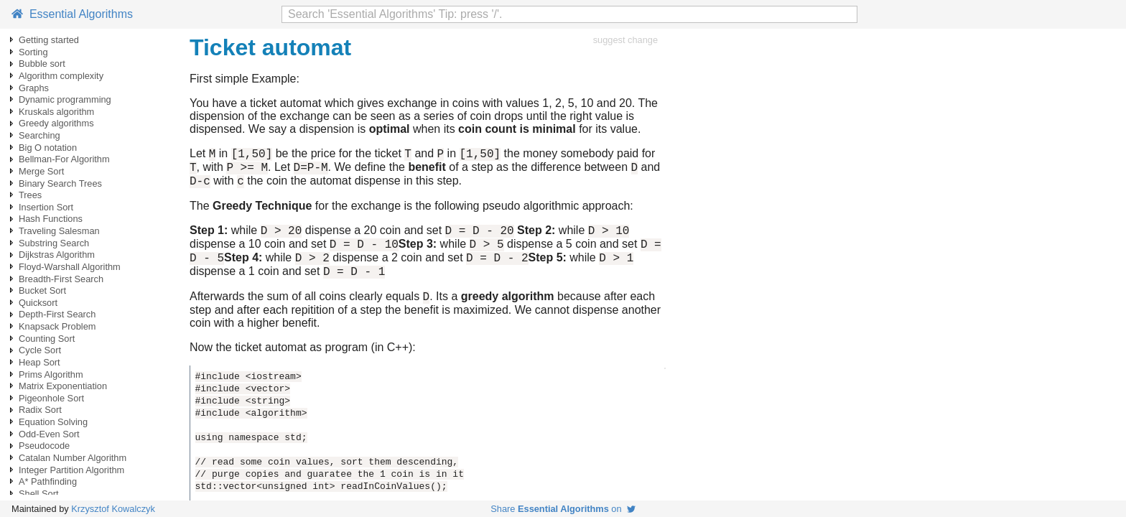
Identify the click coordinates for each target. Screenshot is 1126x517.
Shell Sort (38, 493)
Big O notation (48, 147)
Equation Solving (53, 421)
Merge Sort (41, 171)
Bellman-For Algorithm (64, 159)
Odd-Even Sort (49, 434)
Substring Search (54, 243)
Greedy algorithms (56, 123)
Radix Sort (40, 409)
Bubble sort (42, 63)
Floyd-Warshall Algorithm (70, 266)
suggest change (625, 39)
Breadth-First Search (61, 279)
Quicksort (38, 302)
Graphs (34, 88)
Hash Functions (51, 218)
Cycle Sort (40, 350)
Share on (562, 508)
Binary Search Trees (60, 183)
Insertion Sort (46, 207)
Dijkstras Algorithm (57, 254)
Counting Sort (47, 338)
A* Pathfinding (48, 481)
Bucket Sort (42, 290)
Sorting (33, 52)
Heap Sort (39, 362)
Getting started (49, 39)
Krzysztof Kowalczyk (113, 508)
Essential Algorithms (72, 14)
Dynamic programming (65, 99)
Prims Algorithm (51, 374)
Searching (39, 135)
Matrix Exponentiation (63, 386)
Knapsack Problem (57, 326)
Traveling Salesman (59, 230)
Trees (30, 195)
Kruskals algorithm (56, 111)
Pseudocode (44, 445)
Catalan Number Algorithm (72, 457)
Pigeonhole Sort (51, 398)
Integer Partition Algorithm (71, 470)
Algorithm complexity (61, 75)
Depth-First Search (57, 314)
